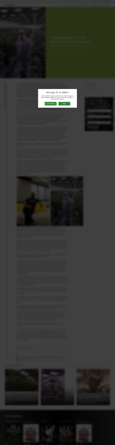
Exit (64, 104)
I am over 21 (50, 104)
